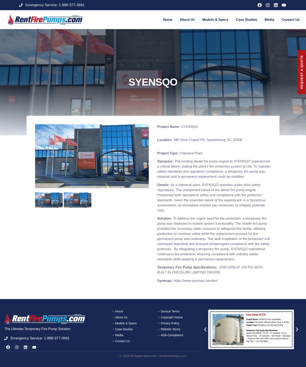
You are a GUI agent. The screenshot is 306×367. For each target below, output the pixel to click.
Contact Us (291, 19)
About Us (187, 19)
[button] (205, 329)
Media (269, 19)
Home (167, 19)
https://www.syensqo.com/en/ (195, 280)
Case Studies (246, 19)
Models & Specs (215, 19)
